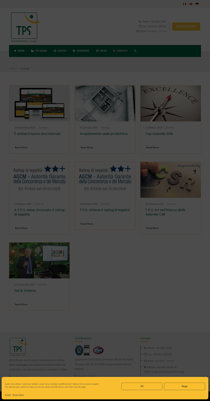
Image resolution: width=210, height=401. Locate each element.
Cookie (8, 395)
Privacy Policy (18, 395)
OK (142, 386)
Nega (185, 386)
